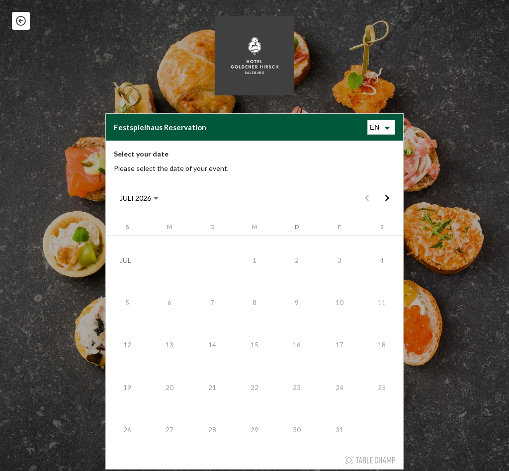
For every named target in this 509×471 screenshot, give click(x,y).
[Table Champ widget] (254, 291)
